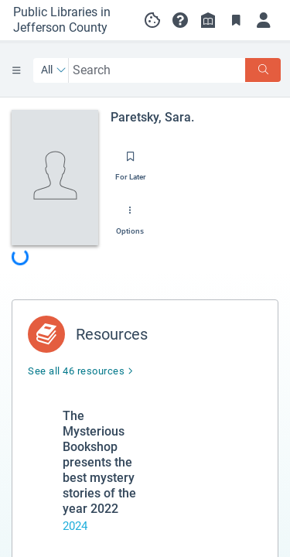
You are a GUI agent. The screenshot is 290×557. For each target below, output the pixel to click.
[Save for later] (131, 162)
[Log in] (264, 20)
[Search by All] (54, 70)
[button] (180, 20)
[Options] (130, 216)
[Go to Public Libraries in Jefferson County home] (66, 20)
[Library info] (208, 20)
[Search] (263, 70)
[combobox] (157, 70)
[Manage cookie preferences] (152, 20)
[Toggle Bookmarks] (236, 20)
